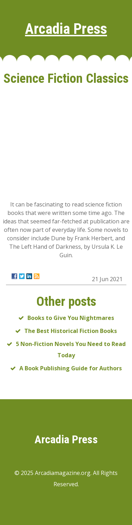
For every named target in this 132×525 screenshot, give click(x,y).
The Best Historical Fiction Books (70, 331)
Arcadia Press (66, 28)
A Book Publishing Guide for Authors (70, 368)
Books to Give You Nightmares (70, 318)
